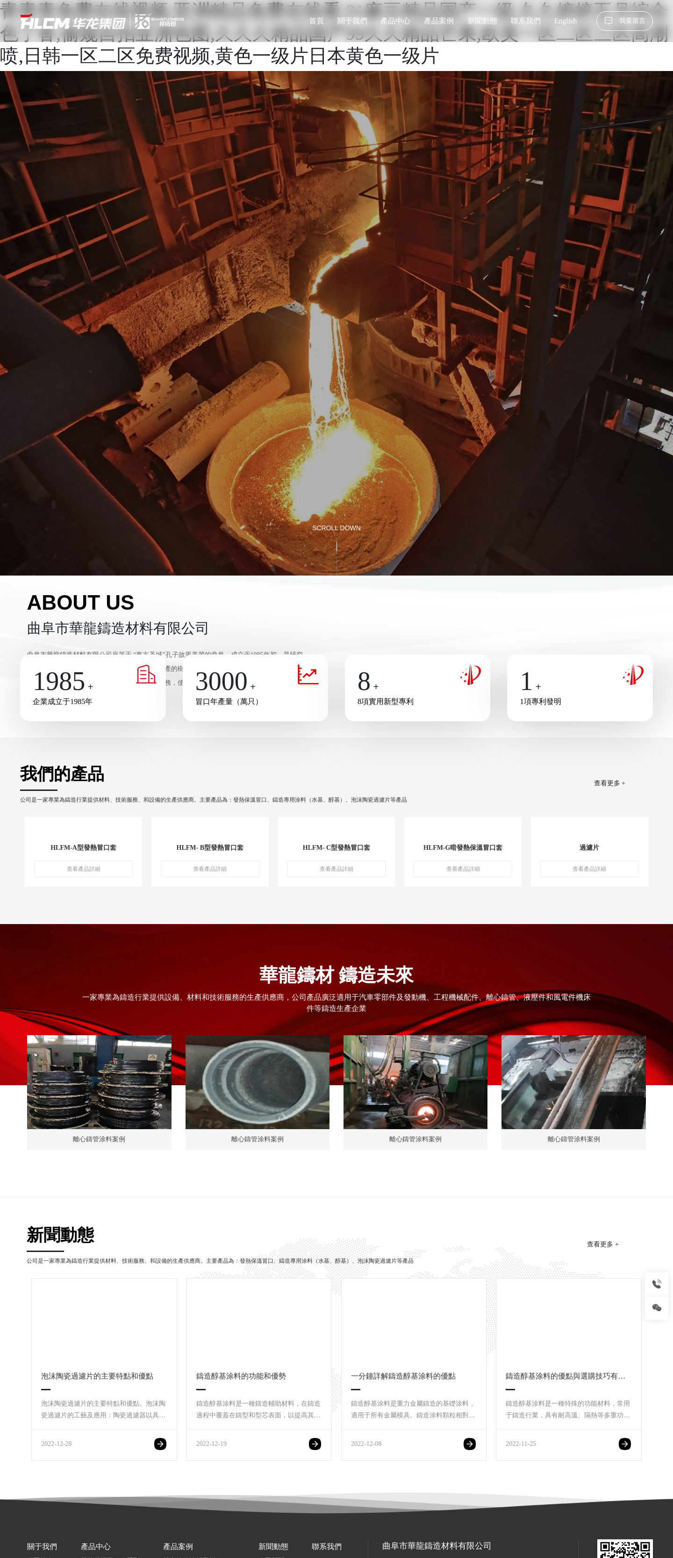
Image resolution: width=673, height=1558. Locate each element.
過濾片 (589, 847)
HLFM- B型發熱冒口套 (210, 847)
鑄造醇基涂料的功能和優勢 (249, 1376)
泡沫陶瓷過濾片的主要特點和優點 (97, 1376)
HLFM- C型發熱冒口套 (336, 847)
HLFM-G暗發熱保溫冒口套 (463, 847)
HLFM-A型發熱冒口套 (83, 847)
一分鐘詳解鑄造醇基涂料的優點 (403, 1376)
